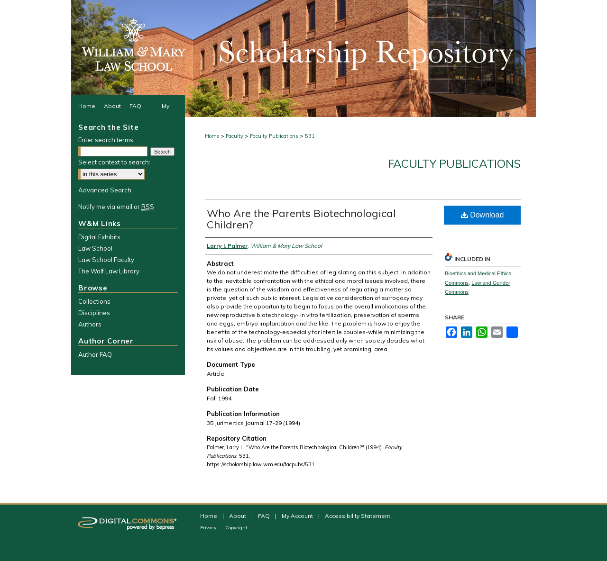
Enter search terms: (106, 140)
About (238, 515)
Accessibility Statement (357, 515)
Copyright (236, 528)
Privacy (209, 528)
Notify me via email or (116, 206)
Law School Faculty (106, 259)
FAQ (264, 515)
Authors (89, 324)
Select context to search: (114, 162)
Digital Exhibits (99, 237)
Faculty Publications (274, 136)
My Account (298, 515)
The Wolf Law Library (108, 271)
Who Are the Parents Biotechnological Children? (301, 219)
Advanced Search (104, 190)
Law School (95, 248)
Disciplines (94, 313)
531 (310, 136)
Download (482, 215)
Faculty (234, 136)
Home (212, 136)
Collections (94, 301)
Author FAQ (95, 354)
